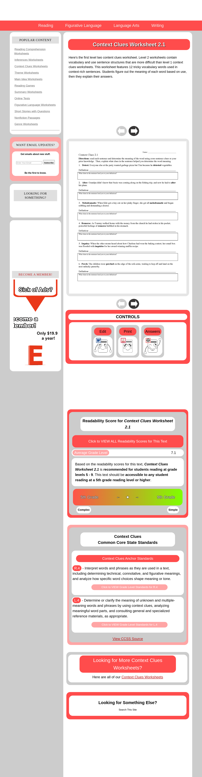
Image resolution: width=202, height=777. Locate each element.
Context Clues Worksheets (31, 66)
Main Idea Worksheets (28, 79)
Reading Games (25, 85)
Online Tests (22, 98)
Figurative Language (83, 25)
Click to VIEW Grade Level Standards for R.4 (130, 587)
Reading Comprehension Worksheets (30, 51)
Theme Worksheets (27, 72)
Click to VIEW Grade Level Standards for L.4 (129, 624)
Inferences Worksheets (29, 59)
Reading (45, 25)
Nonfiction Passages (27, 117)
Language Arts (126, 25)
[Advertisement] (35, 245)
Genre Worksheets (26, 124)
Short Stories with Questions (32, 111)
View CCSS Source (127, 639)
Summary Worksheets (28, 91)
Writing (157, 25)
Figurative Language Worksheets (35, 104)
